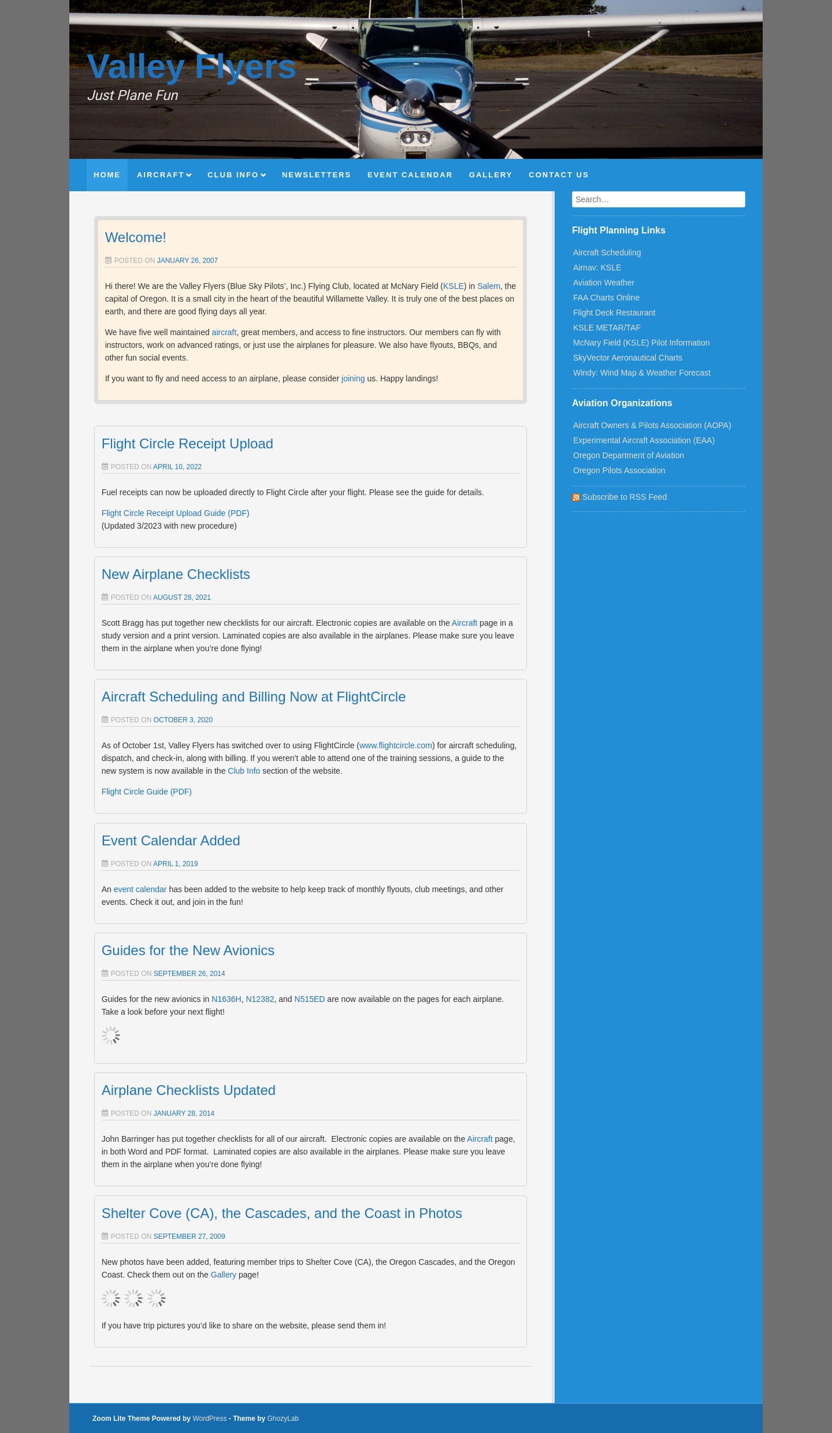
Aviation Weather (603, 282)
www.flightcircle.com (395, 745)
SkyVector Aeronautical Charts (627, 357)
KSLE (453, 286)
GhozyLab (283, 1419)
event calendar (140, 889)
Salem (488, 286)
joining (353, 378)
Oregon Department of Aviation (628, 455)
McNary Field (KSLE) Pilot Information (641, 342)
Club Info (244, 770)
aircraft (224, 332)
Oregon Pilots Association (619, 470)
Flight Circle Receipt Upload (187, 443)
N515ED (310, 999)
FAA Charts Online (606, 297)
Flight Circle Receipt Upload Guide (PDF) (176, 513)
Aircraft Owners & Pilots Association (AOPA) (652, 425)
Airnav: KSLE (597, 267)
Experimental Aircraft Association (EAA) (644, 440)
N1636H (226, 999)
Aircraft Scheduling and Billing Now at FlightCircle (254, 696)
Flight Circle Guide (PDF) (147, 791)
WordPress (209, 1419)
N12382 (260, 999)
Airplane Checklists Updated (189, 1090)
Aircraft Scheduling (607, 252)
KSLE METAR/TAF (607, 327)
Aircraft (464, 623)
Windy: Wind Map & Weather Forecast (642, 372)
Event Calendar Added (171, 840)
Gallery (223, 1274)
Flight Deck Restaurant (614, 312)
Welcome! (135, 237)
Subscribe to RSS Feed (619, 497)
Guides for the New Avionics (188, 950)
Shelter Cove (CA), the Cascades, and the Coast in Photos (282, 1213)
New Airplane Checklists (176, 574)
